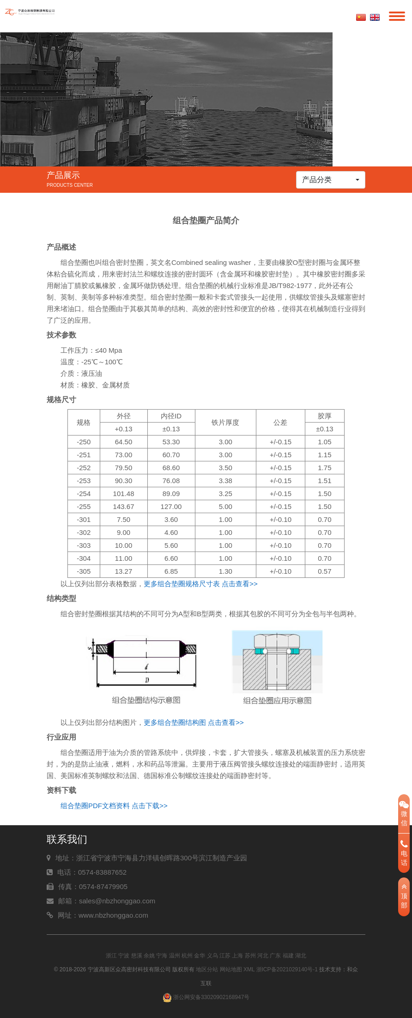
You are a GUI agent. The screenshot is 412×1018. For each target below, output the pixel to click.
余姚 (149, 955)
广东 (275, 955)
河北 (262, 955)
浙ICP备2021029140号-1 (287, 969)
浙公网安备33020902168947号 (206, 997)
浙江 (111, 955)
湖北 (300, 955)
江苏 (224, 955)
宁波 (123, 955)
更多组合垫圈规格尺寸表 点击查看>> (201, 584)
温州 (174, 955)
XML (248, 969)
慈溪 (136, 955)
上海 (237, 955)
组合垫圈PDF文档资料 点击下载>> (114, 805)
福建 (288, 955)
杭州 (187, 955)
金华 (199, 955)
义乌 (212, 955)
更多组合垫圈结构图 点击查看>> (194, 722)
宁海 (161, 955)
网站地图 (231, 969)
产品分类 (317, 180)
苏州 (250, 955)
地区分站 (207, 969)
